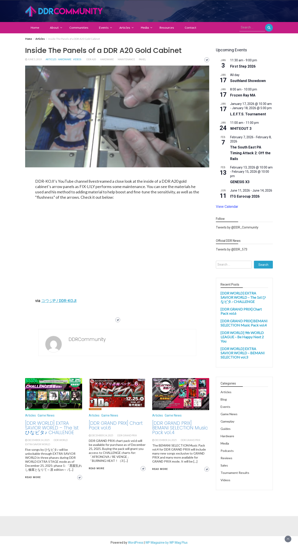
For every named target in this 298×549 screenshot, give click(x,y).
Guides (226, 429)
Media (145, 28)
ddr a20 (91, 59)
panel (142, 59)
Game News (46, 415)
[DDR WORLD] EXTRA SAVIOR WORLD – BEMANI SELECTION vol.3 (243, 353)
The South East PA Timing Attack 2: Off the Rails (250, 153)
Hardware (64, 59)
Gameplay (227, 421)
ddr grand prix (127, 435)
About (54, 28)
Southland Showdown (248, 81)
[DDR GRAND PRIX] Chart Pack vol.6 (116, 425)
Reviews (226, 458)
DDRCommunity (87, 339)
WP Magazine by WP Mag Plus (166, 542)
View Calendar (227, 206)
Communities (78, 28)
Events (104, 28)
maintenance (126, 59)
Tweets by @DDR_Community (237, 227)
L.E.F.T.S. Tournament (248, 114)
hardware (107, 59)
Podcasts (227, 451)
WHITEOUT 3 (240, 128)
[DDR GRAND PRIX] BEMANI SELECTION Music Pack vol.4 (180, 428)
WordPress (135, 542)
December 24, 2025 (39, 440)
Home (35, 28)
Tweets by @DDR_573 (231, 249)
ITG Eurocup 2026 (244, 196)
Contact (190, 28)
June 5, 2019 (35, 59)
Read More (33, 477)
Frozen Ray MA (242, 95)
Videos (77, 59)
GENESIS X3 (239, 182)
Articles (124, 28)
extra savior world (37, 444)
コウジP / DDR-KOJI (59, 300)
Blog (224, 399)
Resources (167, 28)
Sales (224, 465)
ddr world (61, 440)
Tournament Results (235, 473)
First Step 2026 (242, 66)
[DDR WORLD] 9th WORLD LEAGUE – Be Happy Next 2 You (242, 337)
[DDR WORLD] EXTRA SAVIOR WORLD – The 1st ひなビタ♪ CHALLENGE (52, 428)
